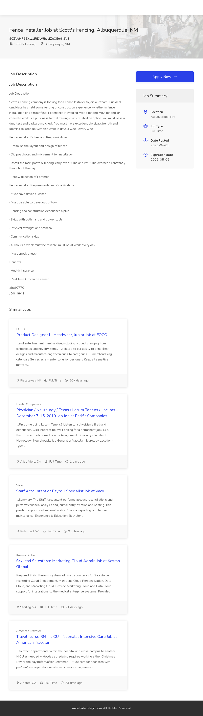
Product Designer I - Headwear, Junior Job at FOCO (61, 334)
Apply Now (164, 76)
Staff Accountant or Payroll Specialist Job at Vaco (60, 491)
